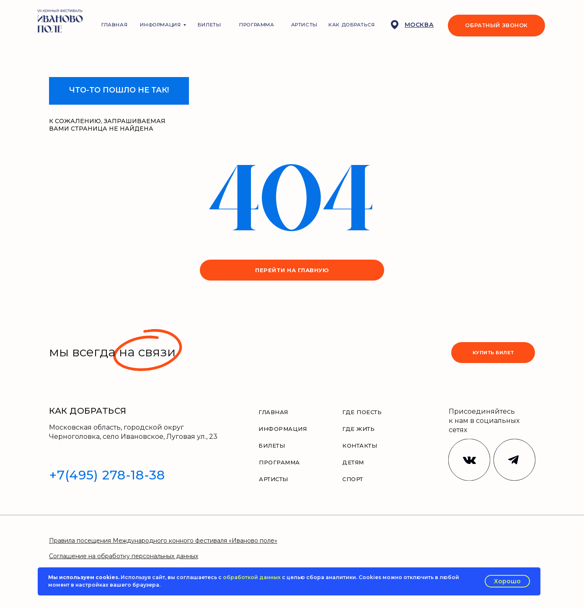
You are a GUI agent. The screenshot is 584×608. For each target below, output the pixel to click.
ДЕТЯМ (353, 462)
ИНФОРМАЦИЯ (160, 25)
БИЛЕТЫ (209, 25)
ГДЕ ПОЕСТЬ (362, 412)
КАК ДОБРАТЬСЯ (351, 25)
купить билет (493, 353)
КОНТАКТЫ (359, 445)
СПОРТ (352, 479)
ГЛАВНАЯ (114, 25)
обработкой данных (252, 577)
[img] (514, 460)
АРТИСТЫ (304, 25)
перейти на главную (292, 270)
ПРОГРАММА (256, 25)
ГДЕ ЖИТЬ (358, 428)
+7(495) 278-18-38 (107, 475)
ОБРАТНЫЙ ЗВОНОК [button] (496, 25)
